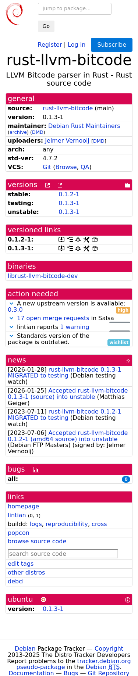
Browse (66, 167)
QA (85, 167)
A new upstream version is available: (69, 307)
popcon (18, 532)
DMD (37, 132)
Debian (25, 648)
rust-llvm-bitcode (68, 108)
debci (16, 581)
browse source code (37, 541)
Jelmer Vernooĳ (67, 140)
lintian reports (69, 327)
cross (99, 524)
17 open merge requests (53, 318)
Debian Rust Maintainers (84, 125)
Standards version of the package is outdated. (69, 339)
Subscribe (111, 44)
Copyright (109, 648)
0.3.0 (15, 309)
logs (36, 524)
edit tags (20, 563)
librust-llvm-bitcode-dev (43, 275)
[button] (11, 303)
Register (50, 44)
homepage (23, 506)
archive (18, 132)
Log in (76, 44)
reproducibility (67, 524)
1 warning (74, 326)
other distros (26, 572)
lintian (17, 515)
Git (47, 167)
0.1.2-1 (69, 194)
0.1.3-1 (69, 203)
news (17, 360)
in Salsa (69, 318)
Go (46, 26)
